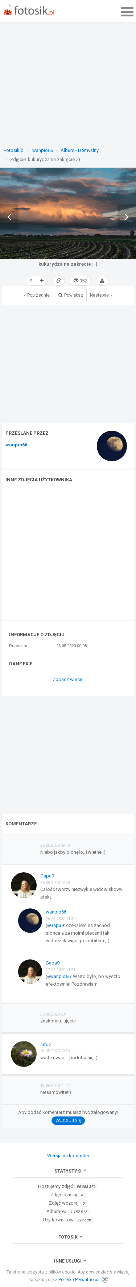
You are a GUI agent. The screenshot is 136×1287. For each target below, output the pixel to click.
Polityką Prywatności (78, 1279)
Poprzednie (37, 295)
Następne (101, 295)
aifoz (45, 1044)
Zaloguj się (68, 1120)
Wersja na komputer (68, 1155)
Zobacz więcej (68, 679)
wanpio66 (16, 445)
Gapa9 (47, 876)
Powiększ (70, 295)
